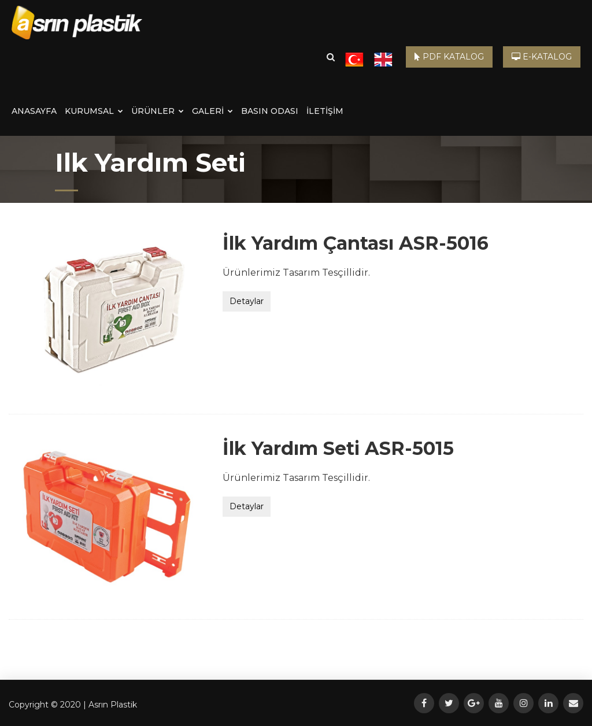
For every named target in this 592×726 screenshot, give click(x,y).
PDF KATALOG (449, 56)
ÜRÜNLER (157, 111)
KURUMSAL (94, 111)
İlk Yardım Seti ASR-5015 (338, 448)
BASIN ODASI (269, 111)
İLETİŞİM (324, 111)
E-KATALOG (542, 56)
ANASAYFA (34, 111)
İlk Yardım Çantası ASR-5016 (356, 243)
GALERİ (212, 111)
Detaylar (247, 301)
